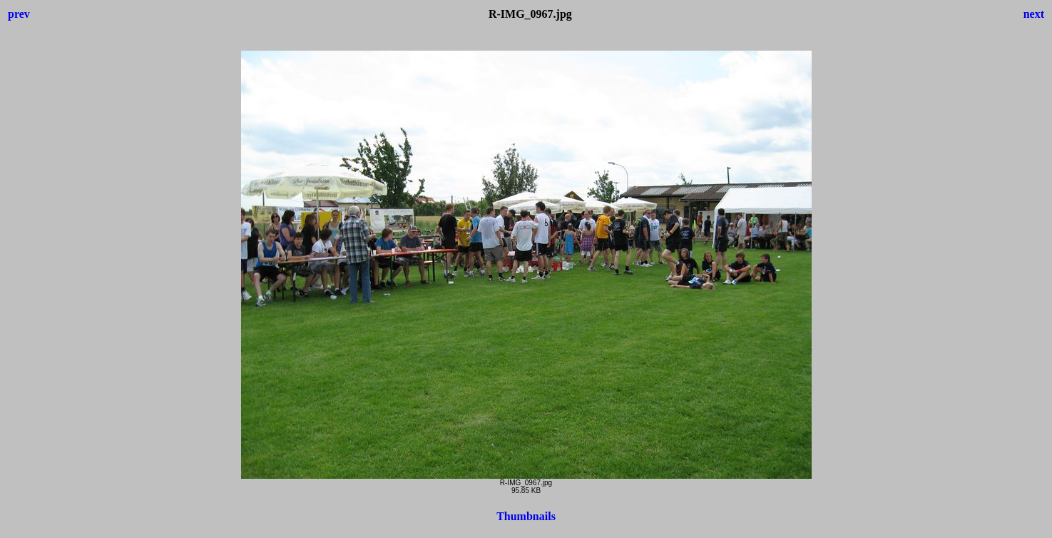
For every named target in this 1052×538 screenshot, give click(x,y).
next (1033, 14)
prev (19, 14)
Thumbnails (526, 516)
